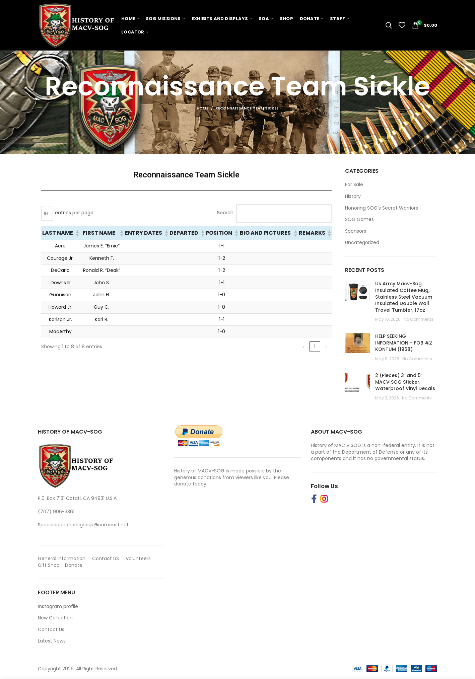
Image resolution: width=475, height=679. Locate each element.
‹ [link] (303, 346)
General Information (61, 558)
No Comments (418, 319)
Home (202, 108)
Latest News (52, 640)
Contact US (105, 558)
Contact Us (51, 629)
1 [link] (315, 346)
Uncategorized (362, 242)
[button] (77, 233)
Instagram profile (58, 606)
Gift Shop (49, 565)
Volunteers (138, 558)
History (353, 196)
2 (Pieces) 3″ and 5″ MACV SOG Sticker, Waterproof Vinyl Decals (405, 382)
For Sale (354, 184)
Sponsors (355, 231)
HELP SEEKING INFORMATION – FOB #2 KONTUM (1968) (403, 343)
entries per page (74, 212)
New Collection (55, 617)
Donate (74, 565)
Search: (225, 212)
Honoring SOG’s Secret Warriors (381, 208)
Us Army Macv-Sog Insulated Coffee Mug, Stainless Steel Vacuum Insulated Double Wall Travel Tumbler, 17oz (403, 296)
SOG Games (359, 219)
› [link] (326, 346)
